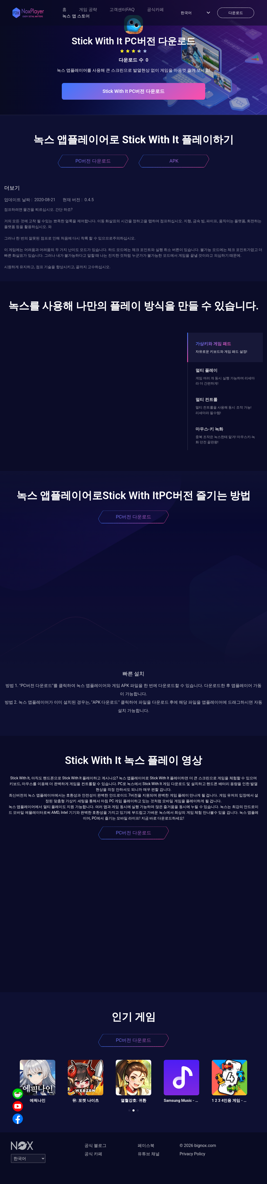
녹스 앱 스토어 (76, 16)
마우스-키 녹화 (209, 429)
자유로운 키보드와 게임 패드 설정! (221, 352)
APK (173, 161)
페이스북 (146, 1145)
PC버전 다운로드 (93, 161)
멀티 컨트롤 (206, 399)
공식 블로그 (95, 1145)
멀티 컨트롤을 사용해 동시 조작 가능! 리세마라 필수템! (223, 410)
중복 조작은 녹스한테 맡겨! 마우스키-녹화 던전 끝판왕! (225, 439)
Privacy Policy (192, 1153)
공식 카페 (93, 1153)
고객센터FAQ (122, 9)
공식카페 (155, 9)
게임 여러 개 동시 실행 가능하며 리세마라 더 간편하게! (225, 380)
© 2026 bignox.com (198, 1145)
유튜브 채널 (149, 1153)
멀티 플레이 (206, 370)
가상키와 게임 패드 (213, 343)
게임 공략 (88, 9)
